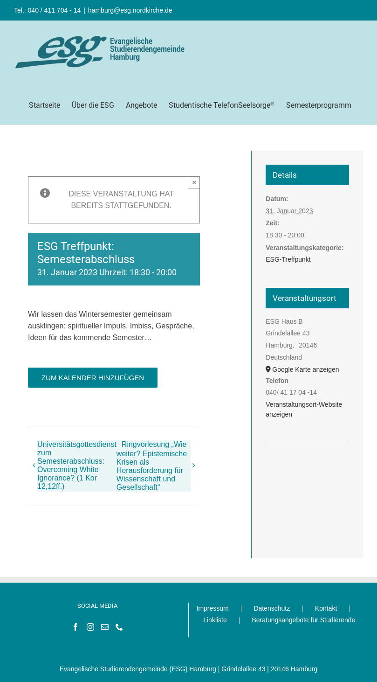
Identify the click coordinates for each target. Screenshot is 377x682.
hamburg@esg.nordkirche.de (130, 10)
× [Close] (194, 182)
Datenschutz (272, 608)
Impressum (213, 608)
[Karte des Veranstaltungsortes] (307, 471)
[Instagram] (90, 627)
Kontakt (326, 608)
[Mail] (105, 627)
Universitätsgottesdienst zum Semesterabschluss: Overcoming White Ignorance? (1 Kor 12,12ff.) (77, 465)
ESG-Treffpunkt (288, 259)
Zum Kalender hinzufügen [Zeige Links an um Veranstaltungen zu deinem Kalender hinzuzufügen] (92, 378)
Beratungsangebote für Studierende (303, 620)
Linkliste (215, 620)
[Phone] (119, 627)
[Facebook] (75, 627)
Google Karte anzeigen (305, 369)
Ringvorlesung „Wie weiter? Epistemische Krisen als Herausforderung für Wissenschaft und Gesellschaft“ (152, 465)
